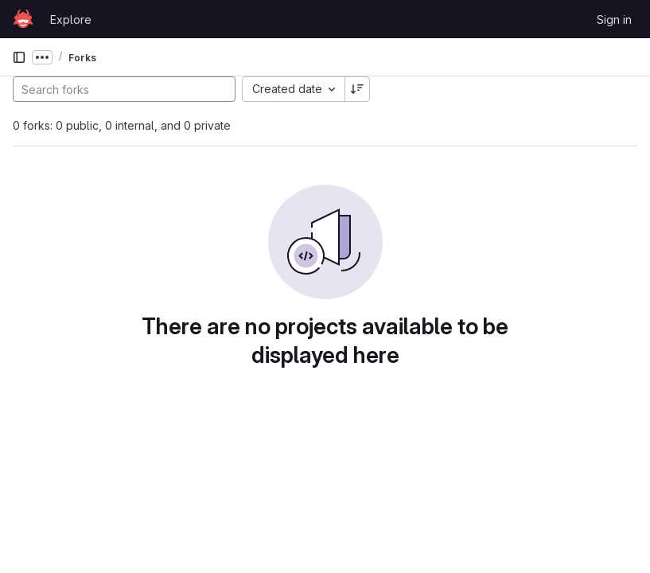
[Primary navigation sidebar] (19, 57)
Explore (70, 19)
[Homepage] (23, 19)
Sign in (614, 19)
